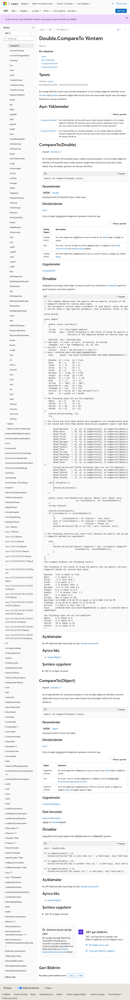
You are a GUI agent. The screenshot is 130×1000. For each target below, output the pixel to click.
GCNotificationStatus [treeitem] (14, 668)
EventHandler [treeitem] (10, 477)
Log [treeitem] (11, 242)
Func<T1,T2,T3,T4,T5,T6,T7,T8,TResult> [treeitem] (19, 571)
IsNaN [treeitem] (12, 188)
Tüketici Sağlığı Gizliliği (76, 994)
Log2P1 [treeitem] (13, 261)
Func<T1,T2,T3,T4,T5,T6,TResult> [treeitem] (18, 556)
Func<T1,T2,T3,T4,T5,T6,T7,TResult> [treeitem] (19, 563)
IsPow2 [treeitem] (12, 222)
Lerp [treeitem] (11, 237)
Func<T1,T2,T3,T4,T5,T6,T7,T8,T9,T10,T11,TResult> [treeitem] (19, 596)
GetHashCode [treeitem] (15, 144)
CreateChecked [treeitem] (16, 80)
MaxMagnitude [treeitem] (16, 276)
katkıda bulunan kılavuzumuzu (55, 950)
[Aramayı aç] (112, 3)
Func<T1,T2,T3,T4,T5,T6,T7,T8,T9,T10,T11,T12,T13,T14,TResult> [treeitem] (19, 620)
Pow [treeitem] (11, 320)
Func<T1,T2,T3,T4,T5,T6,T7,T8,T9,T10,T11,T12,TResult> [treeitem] (19, 604)
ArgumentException (51, 818)
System (51, 81)
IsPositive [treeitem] (13, 212)
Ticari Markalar (114, 994)
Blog (32, 994)
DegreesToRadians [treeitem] (17, 94)
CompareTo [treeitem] (14, 45)
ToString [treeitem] (13, 404)
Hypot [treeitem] (12, 153)
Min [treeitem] (11, 291)
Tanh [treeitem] (11, 394)
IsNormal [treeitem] (13, 203)
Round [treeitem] (12, 345)
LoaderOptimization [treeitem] (13, 887)
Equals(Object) (54, 657)
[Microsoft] (5, 3)
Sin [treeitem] (11, 360)
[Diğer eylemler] (125, 30)
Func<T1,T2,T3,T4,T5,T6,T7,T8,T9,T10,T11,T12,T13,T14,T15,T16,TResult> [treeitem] (19, 637)
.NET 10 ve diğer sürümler (56, 670)
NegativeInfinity (78, 248)
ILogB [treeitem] (12, 163)
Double (42, 95)
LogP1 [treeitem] (12, 266)
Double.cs (55, 151)
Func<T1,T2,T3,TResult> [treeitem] (15, 541)
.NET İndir (121, 11)
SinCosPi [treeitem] (13, 369)
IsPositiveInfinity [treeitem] (16, 217)
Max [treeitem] (11, 271)
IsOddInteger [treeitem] (15, 207)
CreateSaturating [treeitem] (17, 85)
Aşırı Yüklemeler (47, 60)
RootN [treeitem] (12, 340)
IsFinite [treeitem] (12, 173)
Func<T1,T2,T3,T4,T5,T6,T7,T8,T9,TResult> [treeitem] (19, 579)
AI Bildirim (6, 994)
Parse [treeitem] (12, 315)
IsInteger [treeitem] (13, 183)
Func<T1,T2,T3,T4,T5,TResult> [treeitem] (17, 551)
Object (55, 728)
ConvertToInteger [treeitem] (17, 50)
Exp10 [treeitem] (12, 109)
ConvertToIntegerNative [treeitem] (19, 55)
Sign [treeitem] (11, 355)
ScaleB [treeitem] (12, 350)
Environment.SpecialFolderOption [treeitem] (19, 463)
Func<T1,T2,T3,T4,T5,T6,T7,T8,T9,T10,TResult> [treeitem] (19, 587)
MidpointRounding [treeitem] (13, 956)
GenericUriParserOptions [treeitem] (15, 677)
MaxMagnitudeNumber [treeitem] (19, 281)
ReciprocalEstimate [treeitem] (17, 330)
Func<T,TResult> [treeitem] (12, 531)
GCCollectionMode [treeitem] (13, 648)
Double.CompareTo (89, 643)
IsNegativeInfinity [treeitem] (17, 198)
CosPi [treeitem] (12, 75)
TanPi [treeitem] (12, 399)
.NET (50, 29)
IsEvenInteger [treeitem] (15, 168)
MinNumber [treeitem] (15, 306)
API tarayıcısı (62, 29)
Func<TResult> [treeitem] (11, 527)
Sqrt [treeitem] (11, 384)
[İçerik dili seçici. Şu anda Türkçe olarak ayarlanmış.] (7, 988)
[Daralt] (33, 27)
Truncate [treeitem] (13, 409)
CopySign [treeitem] (14, 60)
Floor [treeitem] (12, 134)
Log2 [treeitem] (12, 256)
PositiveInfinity (62, 248)
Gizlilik (59, 994)
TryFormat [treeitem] (14, 414)
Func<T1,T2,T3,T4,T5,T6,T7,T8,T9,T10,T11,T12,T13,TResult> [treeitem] (19, 612)
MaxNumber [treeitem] (15, 286)
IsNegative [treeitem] (14, 193)
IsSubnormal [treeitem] (15, 232)
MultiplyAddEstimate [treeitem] (18, 311)
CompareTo (112, 285)
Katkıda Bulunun (46, 994)
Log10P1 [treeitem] (13, 252)
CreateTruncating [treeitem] (17, 90)
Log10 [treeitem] (12, 247)
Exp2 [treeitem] (12, 119)
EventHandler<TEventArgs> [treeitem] (16, 482)
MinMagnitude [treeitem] (16, 296)
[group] (85, 465)
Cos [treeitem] (11, 65)
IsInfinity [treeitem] (13, 178)
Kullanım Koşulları (97, 994)
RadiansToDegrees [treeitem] (17, 325)
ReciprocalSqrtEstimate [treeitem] (19, 335)
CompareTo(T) (48, 270)
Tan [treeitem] (11, 389)
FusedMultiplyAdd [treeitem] (17, 139)
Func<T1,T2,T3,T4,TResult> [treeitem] (16, 546)
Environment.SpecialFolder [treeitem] (16, 458)
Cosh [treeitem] (12, 70)
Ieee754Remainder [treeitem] (17, 158)
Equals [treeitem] (12, 99)
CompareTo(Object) (49, 67)
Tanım (43, 56)
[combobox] (18, 33)
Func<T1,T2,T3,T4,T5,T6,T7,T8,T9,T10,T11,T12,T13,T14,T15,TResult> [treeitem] (19, 628)
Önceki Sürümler (21, 994)
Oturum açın (121, 3)
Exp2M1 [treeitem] (13, 124)
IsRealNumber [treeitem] (15, 227)
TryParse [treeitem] (13, 419)
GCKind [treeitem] (8, 658)
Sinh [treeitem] (11, 374)
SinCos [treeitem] (12, 364)
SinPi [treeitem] (12, 379)
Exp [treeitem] (11, 104)
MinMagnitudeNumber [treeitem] (19, 301)
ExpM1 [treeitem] (12, 129)
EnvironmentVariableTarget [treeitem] (16, 468)
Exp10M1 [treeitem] (13, 114)
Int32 (44, 210)
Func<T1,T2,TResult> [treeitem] (13, 536)
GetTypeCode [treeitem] (15, 148)
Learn (42, 29)
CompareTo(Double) (49, 63)
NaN (105, 237)
